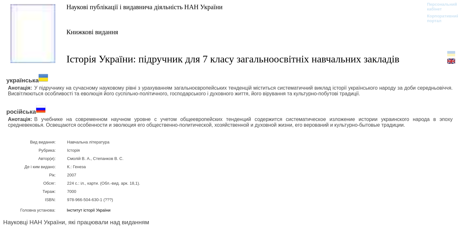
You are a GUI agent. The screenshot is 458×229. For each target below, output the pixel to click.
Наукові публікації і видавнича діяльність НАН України (144, 6)
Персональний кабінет (439, 6)
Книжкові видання (92, 31)
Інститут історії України (88, 210)
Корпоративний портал (439, 18)
